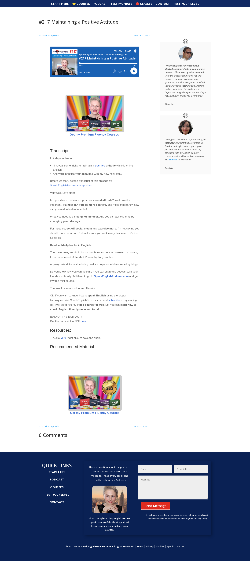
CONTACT (163, 4)
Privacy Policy (201, 518)
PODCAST (100, 4)
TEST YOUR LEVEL (186, 4)
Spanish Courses (175, 546)
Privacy (150, 546)
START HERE (60, 4)
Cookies (160, 546)
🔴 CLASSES (144, 4)
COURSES (57, 487)
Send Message (155, 506)
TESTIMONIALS (121, 4)
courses (173, 159)
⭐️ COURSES (81, 4)
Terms (140, 546)
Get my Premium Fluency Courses (95, 115)
